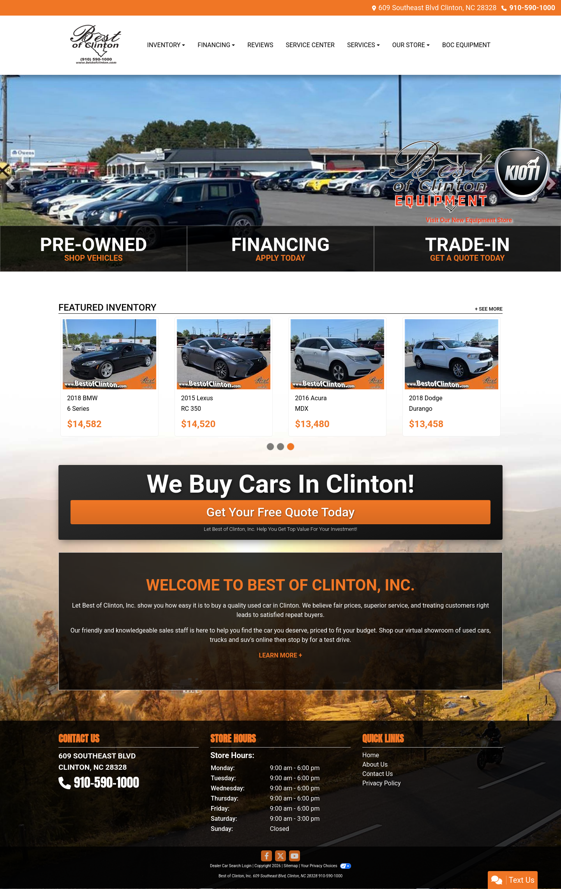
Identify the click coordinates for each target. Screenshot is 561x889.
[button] (10, 183)
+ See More (489, 309)
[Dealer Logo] (94, 45)
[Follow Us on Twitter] (280, 856)
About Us (375, 764)
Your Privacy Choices (326, 866)
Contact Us (377, 774)
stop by (298, 639)
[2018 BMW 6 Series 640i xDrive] (109, 354)
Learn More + (280, 655)
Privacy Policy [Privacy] (381, 783)
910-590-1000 (532, 8)
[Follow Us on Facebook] (266, 856)
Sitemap (291, 866)
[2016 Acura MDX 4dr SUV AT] (337, 354)
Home (370, 755)
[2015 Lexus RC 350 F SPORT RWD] (223, 354)
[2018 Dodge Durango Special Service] (451, 354)
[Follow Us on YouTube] (294, 856)
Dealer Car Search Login (231, 866)
